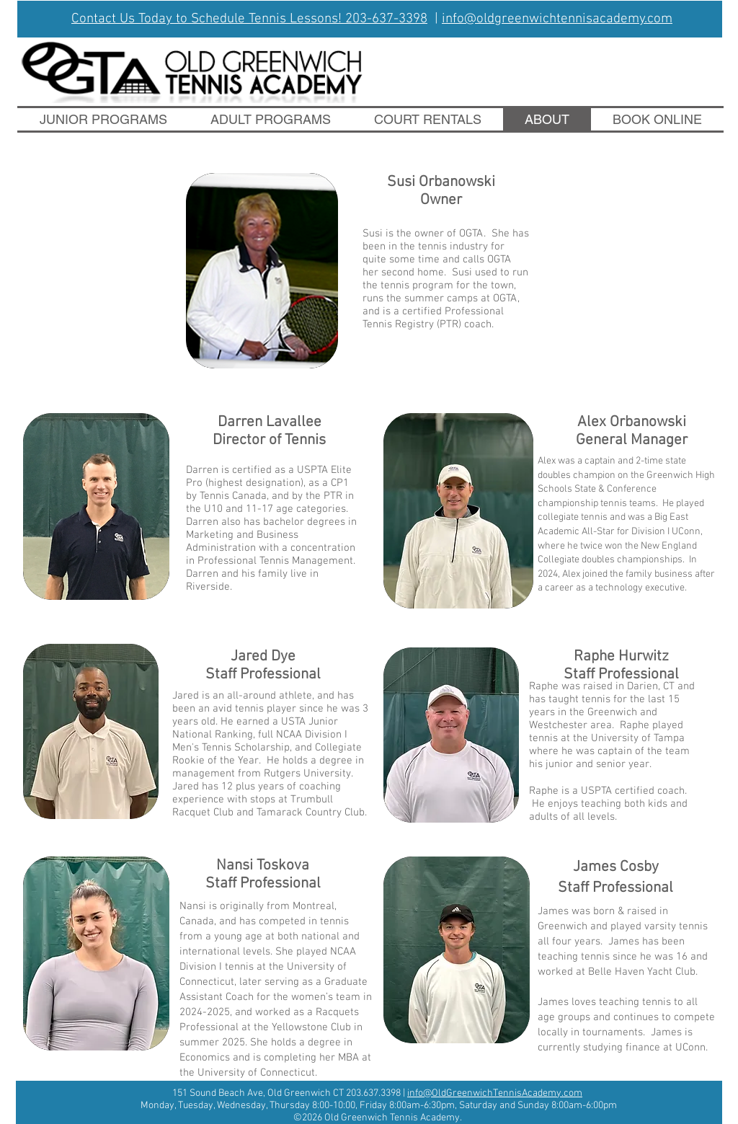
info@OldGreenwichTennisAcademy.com (494, 1093)
